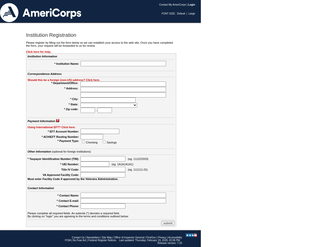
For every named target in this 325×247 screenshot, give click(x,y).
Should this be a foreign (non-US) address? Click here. (64, 79)
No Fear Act (79, 240)
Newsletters (93, 237)
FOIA (68, 240)
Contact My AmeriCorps (172, 4)
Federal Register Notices (102, 240)
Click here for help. (38, 51)
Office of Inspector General (129, 237)
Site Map (107, 237)
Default (181, 13)
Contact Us (78, 237)
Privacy (162, 237)
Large (191, 13)
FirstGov (151, 237)
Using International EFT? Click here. (52, 127)
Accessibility (175, 237)
